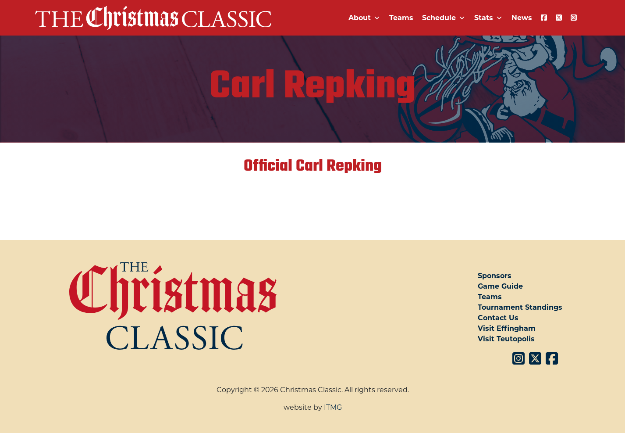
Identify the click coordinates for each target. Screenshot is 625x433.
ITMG (333, 407)
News (521, 18)
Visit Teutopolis (506, 339)
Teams (401, 18)
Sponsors (494, 276)
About (364, 18)
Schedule (443, 18)
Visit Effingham (507, 328)
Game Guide (500, 286)
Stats (488, 18)
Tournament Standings (520, 307)
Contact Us (498, 318)
